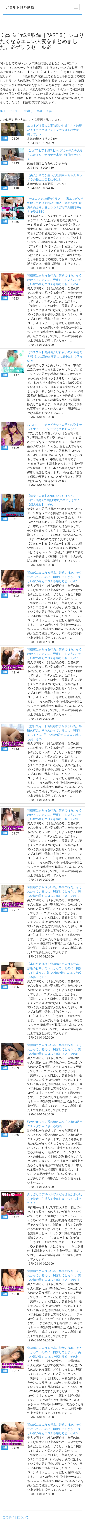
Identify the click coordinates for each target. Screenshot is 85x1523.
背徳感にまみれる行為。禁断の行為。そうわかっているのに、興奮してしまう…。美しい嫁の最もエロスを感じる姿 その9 (54, 1352)
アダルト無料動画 (19, 7)
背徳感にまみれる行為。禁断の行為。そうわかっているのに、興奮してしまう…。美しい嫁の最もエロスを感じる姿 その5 (54, 1429)
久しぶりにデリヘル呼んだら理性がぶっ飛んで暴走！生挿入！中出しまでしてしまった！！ (54, 1198)
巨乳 (39, 111)
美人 (3, 111)
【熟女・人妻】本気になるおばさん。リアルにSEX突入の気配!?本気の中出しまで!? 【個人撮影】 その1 (54, 500)
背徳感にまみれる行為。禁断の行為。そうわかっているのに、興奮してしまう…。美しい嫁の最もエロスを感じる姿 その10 (54, 891)
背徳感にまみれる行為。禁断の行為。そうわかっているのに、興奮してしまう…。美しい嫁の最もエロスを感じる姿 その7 (54, 653)
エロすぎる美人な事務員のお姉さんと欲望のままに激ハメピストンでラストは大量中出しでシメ (54, 130)
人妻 (49, 111)
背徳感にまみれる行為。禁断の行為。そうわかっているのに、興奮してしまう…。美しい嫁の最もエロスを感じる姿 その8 (54, 814)
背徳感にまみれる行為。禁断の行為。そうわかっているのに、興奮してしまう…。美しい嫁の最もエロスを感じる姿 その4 (54, 279)
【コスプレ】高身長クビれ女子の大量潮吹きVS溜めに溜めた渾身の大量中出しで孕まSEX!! (54, 356)
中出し (28, 111)
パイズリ (15, 111)
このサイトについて (16, 1517)
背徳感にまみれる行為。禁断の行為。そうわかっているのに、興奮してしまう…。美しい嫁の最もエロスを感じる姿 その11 (54, 1275)
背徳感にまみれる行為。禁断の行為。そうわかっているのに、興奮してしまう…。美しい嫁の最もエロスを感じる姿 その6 (54, 1049)
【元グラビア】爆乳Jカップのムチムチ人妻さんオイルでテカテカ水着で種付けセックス (55, 154)
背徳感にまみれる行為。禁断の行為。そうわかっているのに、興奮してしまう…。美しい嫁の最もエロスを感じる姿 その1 (54, 577)
